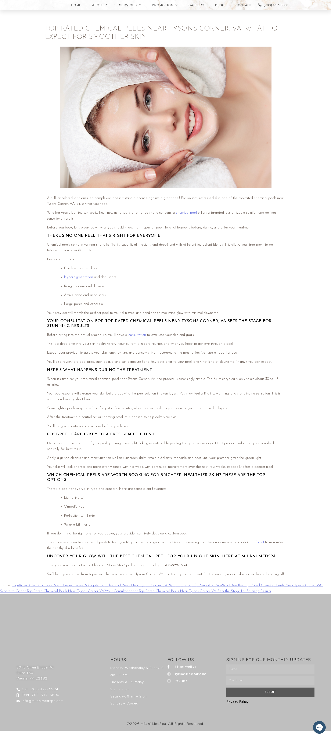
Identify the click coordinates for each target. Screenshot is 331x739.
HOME (76, 5)
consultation (137, 335)
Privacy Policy (237, 702)
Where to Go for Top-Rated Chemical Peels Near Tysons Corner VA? (53, 591)
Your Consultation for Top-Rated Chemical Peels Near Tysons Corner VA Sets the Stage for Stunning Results (188, 591)
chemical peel (186, 213)
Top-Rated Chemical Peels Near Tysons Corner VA (51, 585)
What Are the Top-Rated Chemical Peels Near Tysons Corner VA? (272, 585)
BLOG (220, 5)
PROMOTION (165, 5)
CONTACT (243, 5)
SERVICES (130, 5)
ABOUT (100, 5)
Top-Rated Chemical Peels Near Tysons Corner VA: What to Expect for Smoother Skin (156, 585)
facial (260, 542)
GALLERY (196, 5)
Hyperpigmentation (78, 277)
